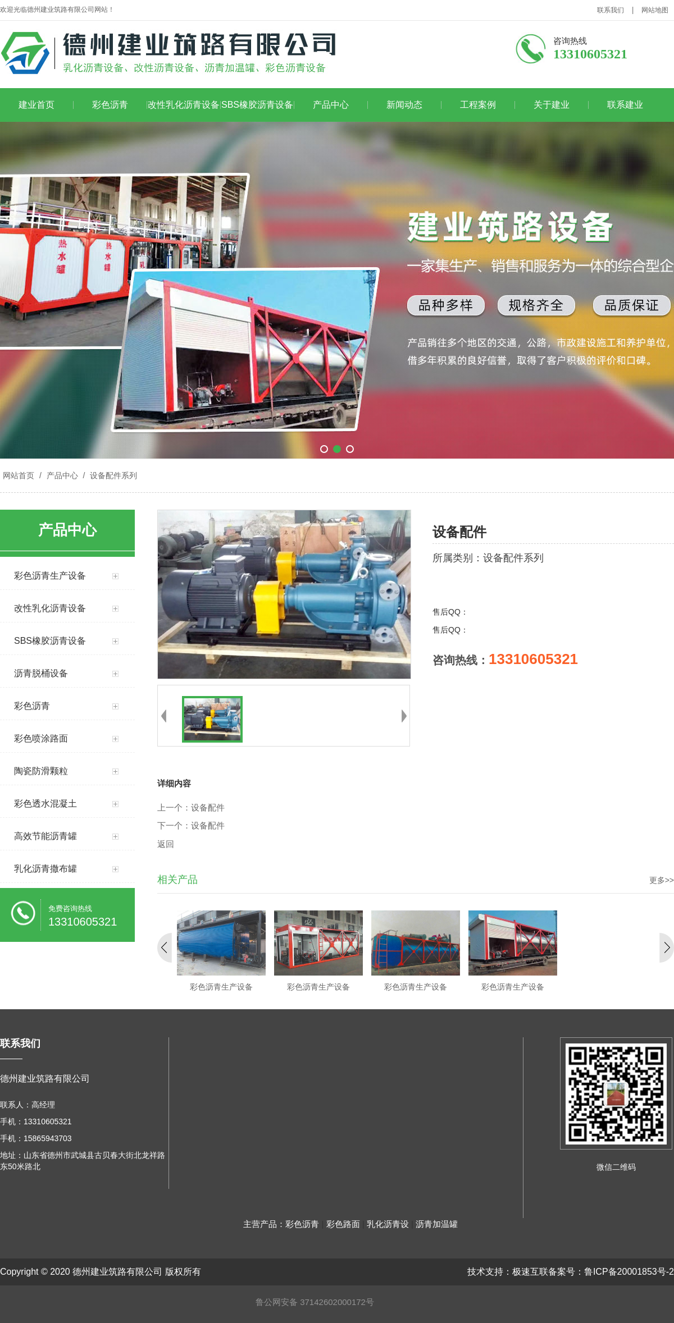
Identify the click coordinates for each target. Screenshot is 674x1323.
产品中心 (331, 104)
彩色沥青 (110, 104)
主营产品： (264, 1224)
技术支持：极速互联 (507, 1271)
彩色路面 (343, 1224)
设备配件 (208, 807)
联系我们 (610, 10)
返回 (165, 844)
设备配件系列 (112, 475)
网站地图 (654, 10)
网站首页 (18, 475)
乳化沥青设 (388, 1224)
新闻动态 (404, 104)
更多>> (661, 880)
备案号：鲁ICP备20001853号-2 (611, 1271)
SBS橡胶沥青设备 (257, 104)
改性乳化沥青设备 (184, 104)
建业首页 (36, 104)
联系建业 (625, 104)
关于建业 (552, 104)
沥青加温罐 (437, 1224)
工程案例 (478, 104)
